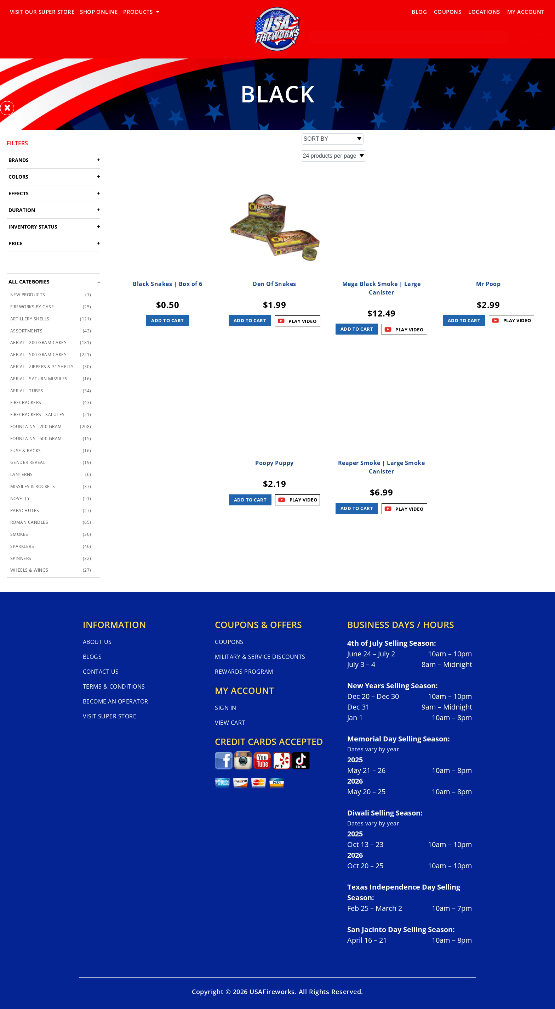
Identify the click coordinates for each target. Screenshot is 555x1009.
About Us (97, 642)
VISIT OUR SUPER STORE (42, 11)
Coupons (447, 11)
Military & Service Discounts (260, 657)
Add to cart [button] (167, 320)
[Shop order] (333, 139)
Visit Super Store (109, 716)
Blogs (92, 657)
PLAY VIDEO (517, 320)
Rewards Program (244, 672)
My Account (525, 11)
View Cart (230, 723)
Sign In (225, 708)
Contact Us (101, 672)
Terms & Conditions (114, 686)
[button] (7, 108)
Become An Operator (115, 701)
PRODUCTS (141, 12)
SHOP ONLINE (99, 11)
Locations (484, 11)
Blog (419, 11)
